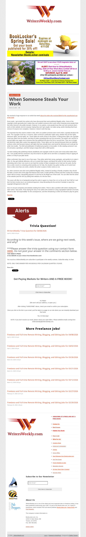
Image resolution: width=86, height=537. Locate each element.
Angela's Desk (15, 95)
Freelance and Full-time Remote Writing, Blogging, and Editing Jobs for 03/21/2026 (42, 368)
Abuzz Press (70, 507)
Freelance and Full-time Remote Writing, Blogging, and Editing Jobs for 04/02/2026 (42, 346)
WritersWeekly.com (18, 535)
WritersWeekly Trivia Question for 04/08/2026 (26, 231)
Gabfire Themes (73, 535)
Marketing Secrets (58, 466)
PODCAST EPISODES (59, 446)
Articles (55, 449)
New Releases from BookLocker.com (63, 456)
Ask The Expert (57, 459)
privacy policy (30, 526)
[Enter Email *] (43, 286)
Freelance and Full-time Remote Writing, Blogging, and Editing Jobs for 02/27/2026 (42, 391)
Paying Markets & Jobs (59, 463)
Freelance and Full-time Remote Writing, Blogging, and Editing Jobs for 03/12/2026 (42, 380)
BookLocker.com (61, 507)
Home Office (56, 453)
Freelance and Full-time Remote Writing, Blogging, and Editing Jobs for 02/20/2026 (42, 402)
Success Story (57, 472)
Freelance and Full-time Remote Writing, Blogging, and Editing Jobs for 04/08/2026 (42, 334)
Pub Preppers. (30, 509)
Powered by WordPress (55, 535)
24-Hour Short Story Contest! (61, 469)
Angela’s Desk (57, 443)
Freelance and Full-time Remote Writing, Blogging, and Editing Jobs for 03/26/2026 (42, 357)
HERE (10, 251)
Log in (45, 535)
